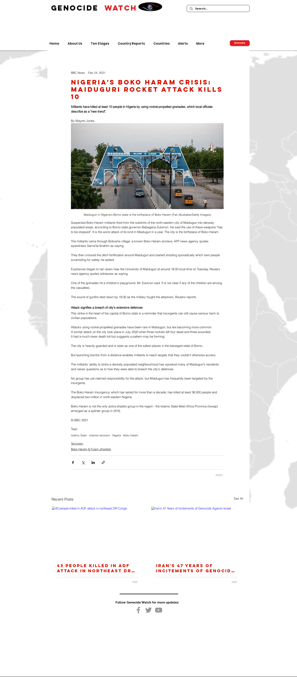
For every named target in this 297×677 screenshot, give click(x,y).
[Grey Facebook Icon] (138, 610)
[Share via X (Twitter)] (83, 462)
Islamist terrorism (99, 435)
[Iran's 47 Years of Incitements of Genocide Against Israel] (197, 532)
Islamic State (79, 435)
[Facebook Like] (148, 618)
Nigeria (116, 435)
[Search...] (218, 8)
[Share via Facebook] (73, 462)
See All (238, 498)
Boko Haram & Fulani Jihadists (91, 449)
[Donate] (240, 43)
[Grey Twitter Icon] (148, 610)
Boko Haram (130, 435)
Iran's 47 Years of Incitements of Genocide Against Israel (195, 568)
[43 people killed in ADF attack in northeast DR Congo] (97, 532)
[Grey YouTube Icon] (158, 610)
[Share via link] (103, 462)
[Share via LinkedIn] (93, 462)
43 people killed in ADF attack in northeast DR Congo (94, 568)
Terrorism (77, 443)
